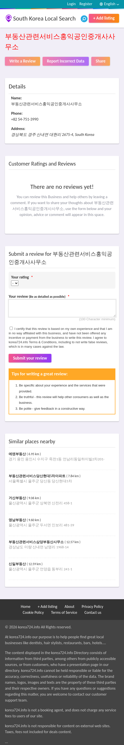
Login (71, 3)
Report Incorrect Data (65, 61)
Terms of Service (64, 612)
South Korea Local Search (44, 18)
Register (85, 3)
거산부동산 (18, 498)
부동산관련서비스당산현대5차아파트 (37, 476)
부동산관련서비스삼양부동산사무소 (37, 542)
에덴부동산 (18, 454)
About (69, 606)
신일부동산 (18, 564)
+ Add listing (104, 18)
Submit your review (30, 358)
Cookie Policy (33, 612)
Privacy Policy (92, 606)
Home (26, 606)
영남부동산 (18, 520)
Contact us (92, 612)
